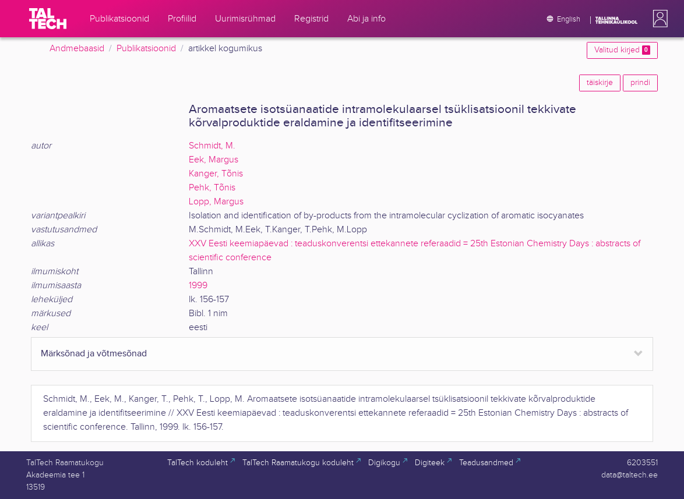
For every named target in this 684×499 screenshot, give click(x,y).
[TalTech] (47, 19)
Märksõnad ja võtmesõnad (94, 353)
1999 (198, 285)
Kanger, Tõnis (216, 173)
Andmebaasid (77, 48)
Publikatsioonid (146, 48)
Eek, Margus (213, 159)
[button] (658, 18)
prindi (640, 82)
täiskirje (600, 82)
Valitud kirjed (622, 50)
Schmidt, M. (212, 145)
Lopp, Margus (216, 201)
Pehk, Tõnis (212, 187)
